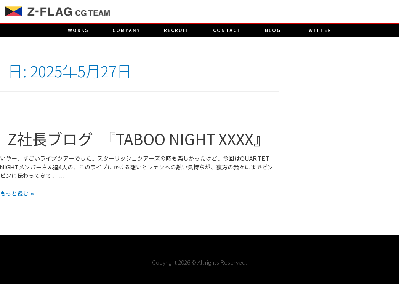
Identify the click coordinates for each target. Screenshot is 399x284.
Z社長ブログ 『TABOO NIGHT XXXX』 (138, 139)
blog (273, 30)
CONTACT (227, 30)
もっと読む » (17, 193)
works (78, 30)
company (126, 30)
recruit (176, 30)
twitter (318, 30)
